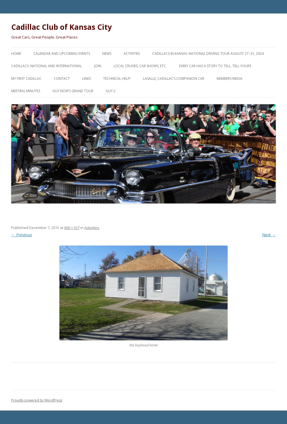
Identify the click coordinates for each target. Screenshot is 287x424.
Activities (132, 53)
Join (97, 66)
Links (86, 78)
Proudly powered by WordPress (36, 400)
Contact (62, 78)
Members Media (229, 78)
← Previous (21, 234)
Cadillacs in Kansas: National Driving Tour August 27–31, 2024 (208, 53)
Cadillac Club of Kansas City (61, 27)
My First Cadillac (26, 78)
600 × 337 (72, 227)
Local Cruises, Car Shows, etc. (140, 66)
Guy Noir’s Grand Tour (72, 91)
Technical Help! (117, 78)
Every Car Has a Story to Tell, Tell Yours (215, 66)
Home (16, 53)
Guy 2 (110, 91)
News (106, 53)
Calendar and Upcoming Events (61, 53)
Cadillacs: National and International (46, 66)
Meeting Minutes (25, 91)
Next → (269, 234)
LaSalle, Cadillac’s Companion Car (173, 78)
